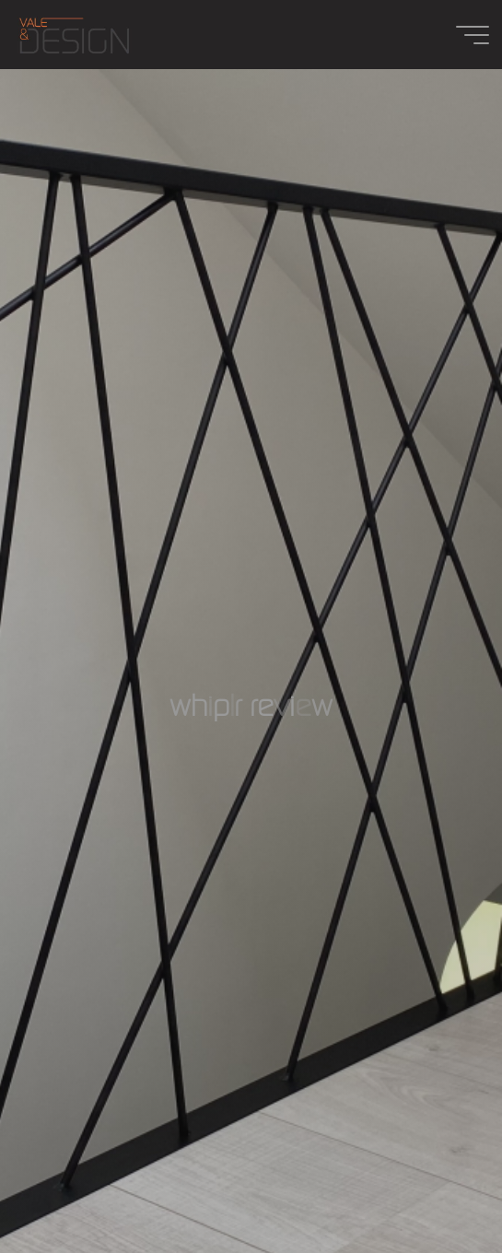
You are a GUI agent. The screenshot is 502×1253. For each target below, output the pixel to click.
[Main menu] (472, 35)
